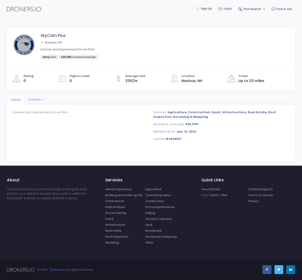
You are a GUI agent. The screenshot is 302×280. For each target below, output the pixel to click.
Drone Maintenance (160, 207)
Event (109, 219)
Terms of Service (260, 195)
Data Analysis (115, 207)
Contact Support (260, 189)
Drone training (115, 213)
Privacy (253, 201)
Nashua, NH (51, 42)
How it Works (210, 189)
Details (16, 100)
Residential (153, 231)
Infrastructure (115, 225)
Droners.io (57, 269)
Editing (150, 213)
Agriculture (153, 189)
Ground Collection (158, 219)
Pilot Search (250, 9)
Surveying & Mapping (161, 236)
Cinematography (158, 195)
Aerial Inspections (118, 189)
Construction (154, 201)
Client (213, 195)
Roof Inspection (116, 236)
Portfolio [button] (35, 100)
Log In (225, 9)
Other (149, 242)
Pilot (224, 195)
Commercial (114, 201)
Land (148, 225)
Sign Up (204, 9)
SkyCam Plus (53, 35)
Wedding (112, 242)
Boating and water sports (124, 195)
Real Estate (113, 231)
